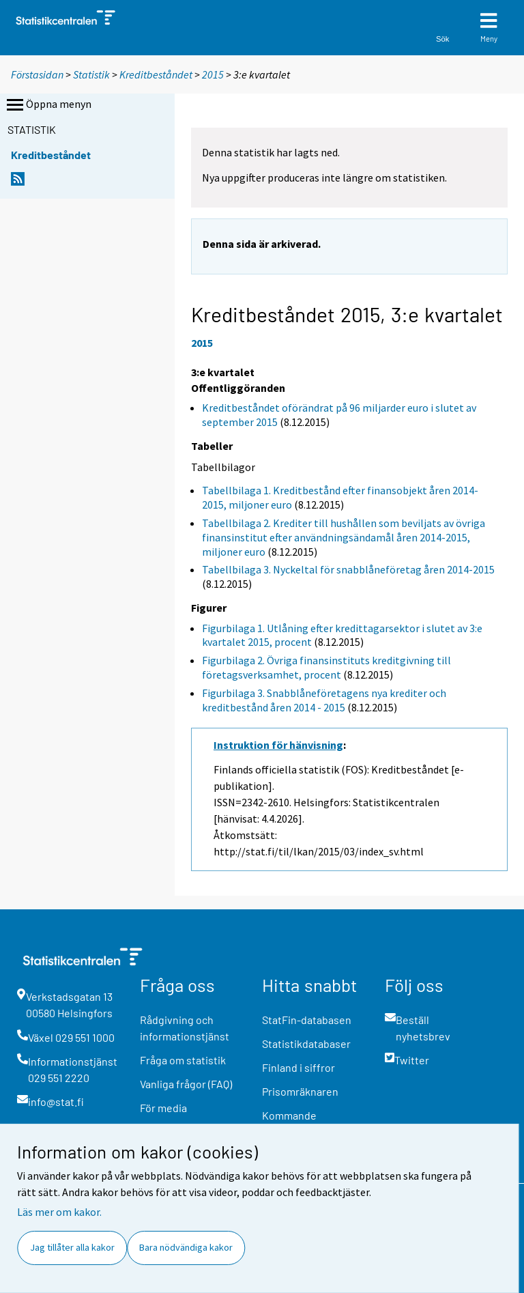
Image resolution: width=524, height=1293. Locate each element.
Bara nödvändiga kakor (186, 1247)
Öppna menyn (47, 105)
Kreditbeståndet (155, 74)
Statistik (91, 74)
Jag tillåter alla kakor (72, 1247)
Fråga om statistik (183, 1059)
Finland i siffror (298, 1067)
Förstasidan (37, 74)
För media (163, 1107)
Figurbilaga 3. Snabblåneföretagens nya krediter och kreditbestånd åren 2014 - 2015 (324, 700)
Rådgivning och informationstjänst (184, 1027)
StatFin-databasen (306, 1019)
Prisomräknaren (300, 1091)
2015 (213, 74)
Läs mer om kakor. (59, 1212)
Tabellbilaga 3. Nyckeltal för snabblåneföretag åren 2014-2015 (348, 569)
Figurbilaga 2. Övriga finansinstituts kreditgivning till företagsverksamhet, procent (326, 667)
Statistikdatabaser (306, 1043)
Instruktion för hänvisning (278, 745)
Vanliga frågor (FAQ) (186, 1083)
